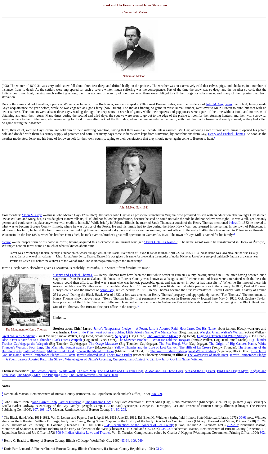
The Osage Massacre (103, 343)
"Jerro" (6, 242)
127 (48, 409)
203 (123, 409)
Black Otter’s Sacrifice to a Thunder (26, 340)
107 (35, 409)
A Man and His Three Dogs (164, 371)
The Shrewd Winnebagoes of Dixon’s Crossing (79, 359)
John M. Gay (214, 104)
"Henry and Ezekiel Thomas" (73, 275)
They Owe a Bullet (119, 355)
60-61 (242, 417)
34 (112, 409)
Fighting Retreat (34, 351)
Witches (196, 359)
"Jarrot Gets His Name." (160, 242)
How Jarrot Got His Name (197, 328)
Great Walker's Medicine (18, 336)
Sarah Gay (107, 290)
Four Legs (36, 347)
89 (117, 409)
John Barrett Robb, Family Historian (56, 402)
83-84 (125, 440)
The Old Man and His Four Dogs (120, 371)
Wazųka (205, 332)
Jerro (228, 104)
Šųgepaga (121, 336)
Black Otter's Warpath (67, 340)
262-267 (232, 425)
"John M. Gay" (32, 215)
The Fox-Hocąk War (173, 343)
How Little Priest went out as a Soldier (97, 332)
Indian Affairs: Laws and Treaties (88, 432)
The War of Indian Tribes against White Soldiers (183, 351)
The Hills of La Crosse (195, 347)
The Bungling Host (55, 375)
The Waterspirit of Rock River (207, 355)
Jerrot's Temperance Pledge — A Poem (120, 328)
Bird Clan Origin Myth (232, 371)
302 (262, 432)
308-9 (60, 432)
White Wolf (67, 371)
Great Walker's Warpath (228, 332)
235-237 (166, 429)
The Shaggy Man (28, 375)
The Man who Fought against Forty (69, 347)
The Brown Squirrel (43, 371)
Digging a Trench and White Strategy (222, 336)
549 (140, 440)
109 (133, 440)
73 (258, 421)
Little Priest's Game (139, 332)
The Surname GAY (98, 402)
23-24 (159, 448)
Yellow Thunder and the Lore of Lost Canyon (145, 347)
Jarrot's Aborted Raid (163, 328)
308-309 (156, 394)
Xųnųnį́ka (119, 359)
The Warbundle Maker (162, 336)
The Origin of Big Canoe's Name (232, 343)
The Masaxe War (166, 332)
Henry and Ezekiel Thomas (226, 134)
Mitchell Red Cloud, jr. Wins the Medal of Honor (80, 351)
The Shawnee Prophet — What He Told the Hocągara (154, 340)
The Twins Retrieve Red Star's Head (93, 375)
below (233, 222)
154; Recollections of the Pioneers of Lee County (139, 425)
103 (41, 409)
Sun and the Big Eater (200, 371)
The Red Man (86, 371)
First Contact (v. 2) (140, 359)
